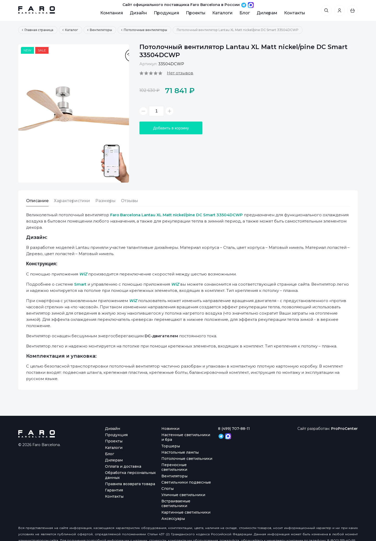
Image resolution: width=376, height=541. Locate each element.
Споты (167, 488)
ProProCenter (344, 428)
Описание (37, 200)
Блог (244, 12)
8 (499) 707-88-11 (234, 428)
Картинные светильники (185, 512)
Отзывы (129, 200)
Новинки (170, 428)
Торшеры (170, 446)
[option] (73, 113)
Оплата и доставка (123, 466)
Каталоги (222, 12)
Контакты (294, 12)
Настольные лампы (180, 452)
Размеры (105, 200)
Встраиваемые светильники (175, 503)
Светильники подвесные (186, 482)
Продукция (166, 12)
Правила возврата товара (130, 484)
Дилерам (267, 12)
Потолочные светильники (186, 458)
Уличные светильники (183, 494)
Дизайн (138, 12)
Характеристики (72, 200)
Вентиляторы (174, 476)
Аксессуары (173, 518)
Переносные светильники (174, 467)
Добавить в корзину (171, 128)
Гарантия (114, 490)
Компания (111, 12)
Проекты (195, 12)
